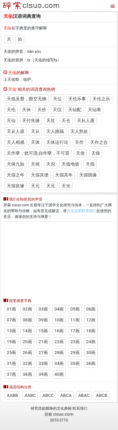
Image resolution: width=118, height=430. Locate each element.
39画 (43, 374)
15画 (43, 330)
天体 (35, 142)
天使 (80, 153)
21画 (43, 341)
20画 (27, 341)
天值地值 (70, 164)
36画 (90, 363)
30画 (90, 352)
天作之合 (99, 142)
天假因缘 (88, 175)
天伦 (11, 109)
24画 (90, 341)
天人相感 (15, 142)
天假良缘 (15, 185)
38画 (27, 374)
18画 (90, 330)
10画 (59, 320)
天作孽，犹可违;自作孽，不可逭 (38, 153)
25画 (11, 352)
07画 (11, 320)
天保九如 (15, 164)
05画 (74, 309)
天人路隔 (55, 131)
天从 (35, 131)
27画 (43, 352)
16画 (59, 330)
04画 (59, 309)
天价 (41, 109)
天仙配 (74, 109)
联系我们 (79, 408)
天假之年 (15, 175)
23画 (74, 341)
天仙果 (94, 109)
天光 (66, 185)
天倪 (50, 164)
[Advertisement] (59, 258)
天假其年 (64, 175)
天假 (90, 164)
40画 (59, 374)
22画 (59, 341)
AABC (30, 395)
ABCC (48, 395)
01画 (11, 309)
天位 (57, 98)
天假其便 (40, 175)
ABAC (83, 395)
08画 (27, 320)
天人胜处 (79, 131)
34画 (59, 363)
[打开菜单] (112, 6)
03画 (43, 309)
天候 (35, 164)
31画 (11, 363)
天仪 (57, 109)
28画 (59, 352)
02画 (27, 309)
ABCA (66, 395)
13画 (11, 330)
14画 (27, 330)
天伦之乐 (101, 98)
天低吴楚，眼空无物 (26, 98)
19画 (11, 341)
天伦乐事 (77, 98)
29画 (74, 352)
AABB (12, 395)
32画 (27, 363)
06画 (90, 309)
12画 (90, 320)
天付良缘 (31, 120)
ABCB (101, 395)
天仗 (50, 120)
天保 (95, 153)
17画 (74, 330)
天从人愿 (86, 120)
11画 (74, 320)
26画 (27, 352)
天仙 (11, 120)
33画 (43, 363)
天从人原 (15, 131)
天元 (35, 185)
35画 (74, 363)
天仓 (66, 120)
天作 (79, 142)
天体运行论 (57, 142)
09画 (43, 320)
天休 (26, 109)
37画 (11, 374)
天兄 (50, 185)
